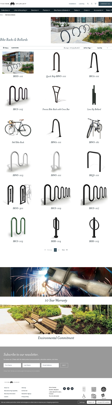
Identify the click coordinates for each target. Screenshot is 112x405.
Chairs (87, 10)
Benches (35, 10)
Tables (77, 10)
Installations (72, 3)
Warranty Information (9, 393)
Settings (82, 402)
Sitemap (24, 387)
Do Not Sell (24, 390)
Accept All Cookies (103, 402)
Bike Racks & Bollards (62, 10)
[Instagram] (68, 388)
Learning (81, 3)
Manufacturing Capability (10, 390)
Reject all (91, 402)
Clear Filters (15, 48)
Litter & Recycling (20, 10)
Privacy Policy (25, 396)
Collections (5, 10)
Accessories (99, 10)
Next (64, 365)
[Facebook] (64, 388)
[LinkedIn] (72, 388)
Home (1, 14)
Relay (109, 10)
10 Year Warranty (56, 300)
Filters (5, 48)
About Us (6, 387)
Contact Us (105, 3)
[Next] (65, 250)
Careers (6, 396)
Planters (46, 10)
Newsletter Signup (26, 393)
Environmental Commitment (56, 337)
